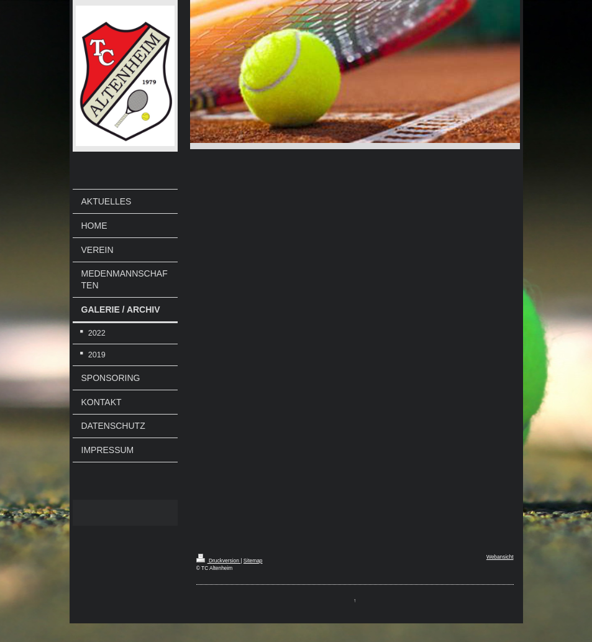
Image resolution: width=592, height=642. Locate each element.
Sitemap (253, 560)
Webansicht (500, 557)
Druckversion (218, 560)
